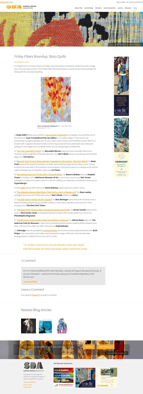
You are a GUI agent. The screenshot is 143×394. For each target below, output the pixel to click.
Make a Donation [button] (106, 347)
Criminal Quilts (50, 230)
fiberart (81, 245)
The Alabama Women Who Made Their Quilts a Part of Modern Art (46, 192)
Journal (120, 8)
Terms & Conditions (29, 382)
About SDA (78, 8)
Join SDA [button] (89, 347)
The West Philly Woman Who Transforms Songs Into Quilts (43, 209)
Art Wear (31, 245)
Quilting (65, 249)
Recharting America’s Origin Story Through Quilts (39, 174)
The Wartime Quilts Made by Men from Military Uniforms (43, 220)
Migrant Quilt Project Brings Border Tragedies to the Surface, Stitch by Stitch (52, 161)
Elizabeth (4, 2)
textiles (84, 249)
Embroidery (61, 245)
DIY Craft (53, 245)
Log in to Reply (30, 281)
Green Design (56, 249)
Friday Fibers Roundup (31, 249)
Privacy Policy (27, 384)
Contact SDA (27, 387)
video (22, 187)
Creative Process (42, 245)
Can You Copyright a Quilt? (29, 151)
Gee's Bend (45, 249)
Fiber (75, 245)
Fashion (69, 245)
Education (128, 8)
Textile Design (74, 249)
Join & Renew (88, 8)
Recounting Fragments (56, 135)
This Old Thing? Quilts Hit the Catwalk (34, 199)
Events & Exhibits (109, 8)
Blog (135, 8)
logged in (36, 295)
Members (98, 8)
